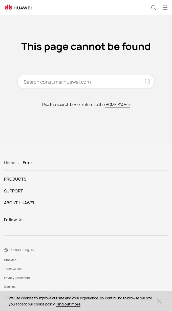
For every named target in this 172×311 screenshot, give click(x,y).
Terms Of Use (13, 269)
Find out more (68, 304)
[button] (153, 7)
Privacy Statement (17, 278)
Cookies (9, 287)
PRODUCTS (15, 179)
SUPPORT (13, 190)
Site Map (10, 260)
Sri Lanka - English (21, 250)
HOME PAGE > (117, 104)
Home (9, 162)
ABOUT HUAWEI (19, 202)
